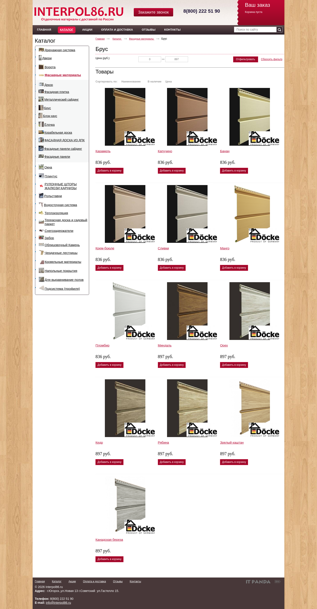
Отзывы (118, 581)
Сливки (163, 248)
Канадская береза (109, 539)
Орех (224, 345)
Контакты (135, 581)
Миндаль (165, 345)
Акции (72, 581)
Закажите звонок (153, 12)
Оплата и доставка (94, 581)
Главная (100, 38)
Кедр (99, 442)
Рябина (163, 442)
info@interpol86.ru (58, 602)
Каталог (66, 29)
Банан (224, 151)
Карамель (103, 151)
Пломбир (102, 345)
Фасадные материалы (141, 38)
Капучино (165, 151)
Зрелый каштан (232, 442)
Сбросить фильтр (271, 59)
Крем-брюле (104, 248)
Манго (224, 248)
